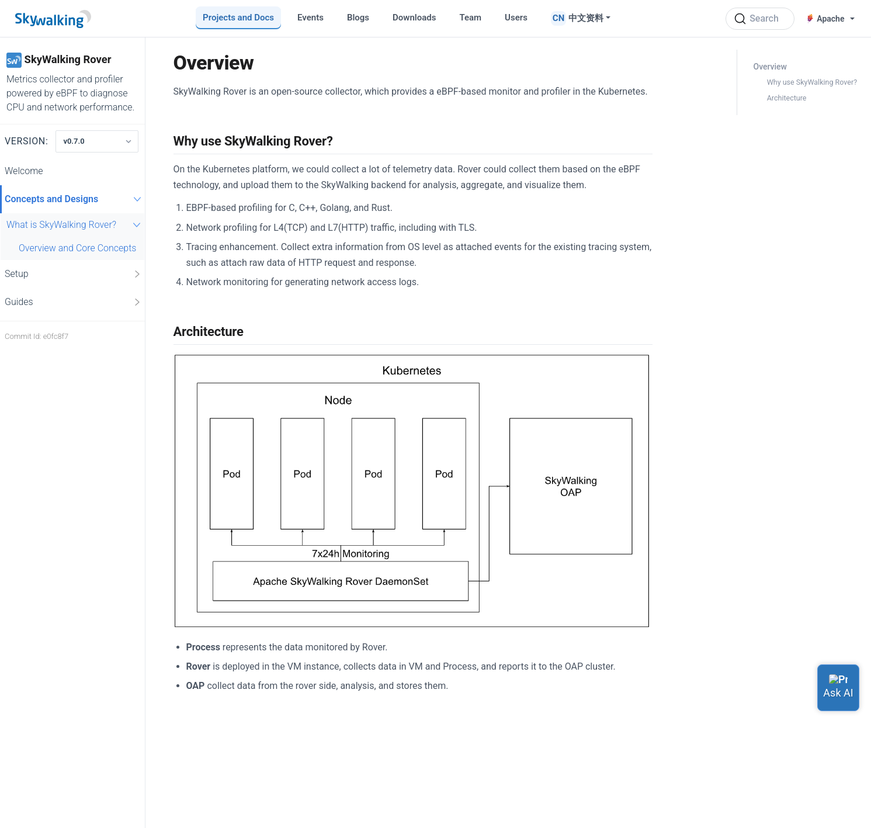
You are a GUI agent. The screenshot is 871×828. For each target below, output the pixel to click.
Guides (73, 302)
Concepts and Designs (74, 199)
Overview (770, 66)
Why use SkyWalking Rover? (812, 82)
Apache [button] (826, 18)
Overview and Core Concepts (77, 248)
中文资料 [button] (585, 18)
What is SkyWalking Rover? (75, 224)
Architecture (787, 97)
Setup (73, 274)
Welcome (24, 170)
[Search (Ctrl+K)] (760, 19)
